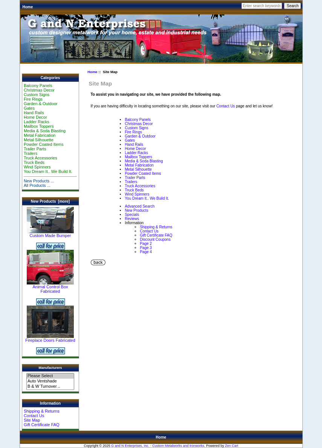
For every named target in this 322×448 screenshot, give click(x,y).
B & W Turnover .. (50, 386)
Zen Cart (231, 446)
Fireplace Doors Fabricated (50, 338)
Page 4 (146, 252)
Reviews (132, 219)
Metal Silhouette (38, 140)
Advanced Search (139, 206)
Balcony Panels (38, 85)
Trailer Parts (35, 149)
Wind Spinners (37, 167)
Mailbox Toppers (39, 126)
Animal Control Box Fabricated (50, 287)
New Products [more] (50, 201)
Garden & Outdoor (41, 103)
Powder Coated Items (44, 144)
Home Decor (35, 117)
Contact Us (34, 415)
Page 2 (146, 244)
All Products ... (37, 185)
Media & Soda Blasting (45, 130)
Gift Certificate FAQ (42, 424)
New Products (136, 210)
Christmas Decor (39, 90)
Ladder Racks (36, 121)
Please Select (50, 376)
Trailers (30, 153)
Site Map (32, 420)
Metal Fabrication (39, 135)
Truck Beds (34, 162)
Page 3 (146, 248)
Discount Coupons (155, 239)
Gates (29, 108)
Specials (132, 215)
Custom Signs (36, 94)
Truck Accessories (40, 158)
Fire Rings (33, 99)
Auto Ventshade (50, 381)
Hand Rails (34, 112)
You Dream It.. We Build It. (48, 171)
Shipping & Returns (42, 411)
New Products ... (39, 181)
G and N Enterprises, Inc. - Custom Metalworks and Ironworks (157, 446)
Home (28, 7)
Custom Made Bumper (50, 233)
